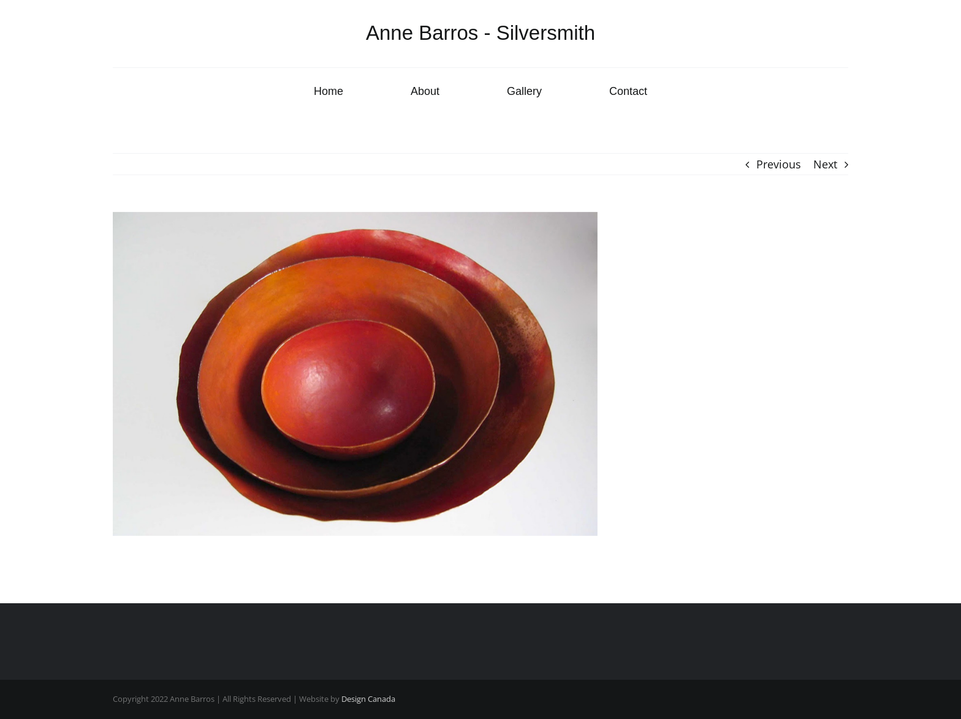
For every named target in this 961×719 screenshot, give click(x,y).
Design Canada (368, 698)
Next (825, 164)
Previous (778, 164)
